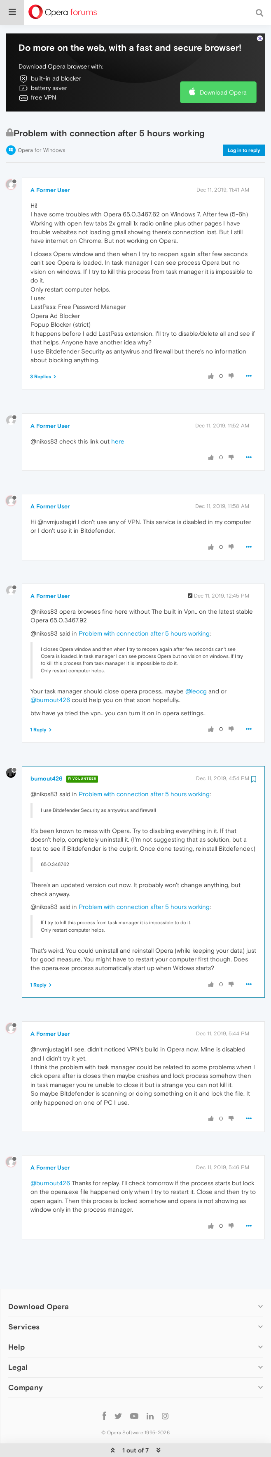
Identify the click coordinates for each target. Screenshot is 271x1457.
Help (16, 1321)
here (117, 416)
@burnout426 (50, 674)
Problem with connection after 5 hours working (144, 608)
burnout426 (46, 753)
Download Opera (223, 67)
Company (25, 1362)
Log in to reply (244, 125)
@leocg (196, 665)
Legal (18, 1342)
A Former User (50, 164)
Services (24, 1301)
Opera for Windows (41, 125)
